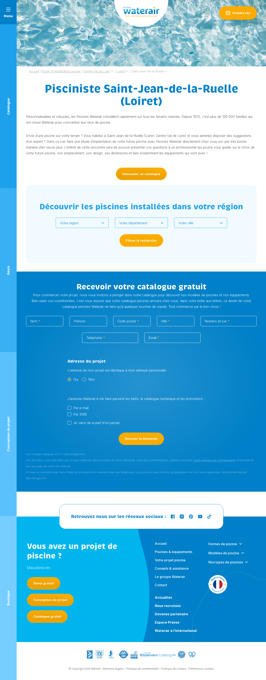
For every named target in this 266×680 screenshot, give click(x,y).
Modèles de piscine (223, 557)
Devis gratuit (43, 583)
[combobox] (82, 223)
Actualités (163, 601)
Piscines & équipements (173, 555)
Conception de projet (50, 600)
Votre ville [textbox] (186, 223)
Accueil (161, 547)
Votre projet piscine (170, 564)
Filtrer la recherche (141, 241)
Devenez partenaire (171, 618)
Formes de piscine (222, 548)
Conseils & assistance (172, 572)
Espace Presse (167, 626)
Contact (161, 589)
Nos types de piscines (225, 566)
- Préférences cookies (200, 669)
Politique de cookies (173, 669)
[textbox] (79, 223)
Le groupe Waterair (170, 580)
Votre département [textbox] (133, 223)
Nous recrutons (168, 609)
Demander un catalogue (141, 174)
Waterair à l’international (176, 634)
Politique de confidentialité (142, 669)
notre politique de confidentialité (214, 464)
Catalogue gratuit (47, 616)
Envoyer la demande (141, 443)
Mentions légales (113, 669)
